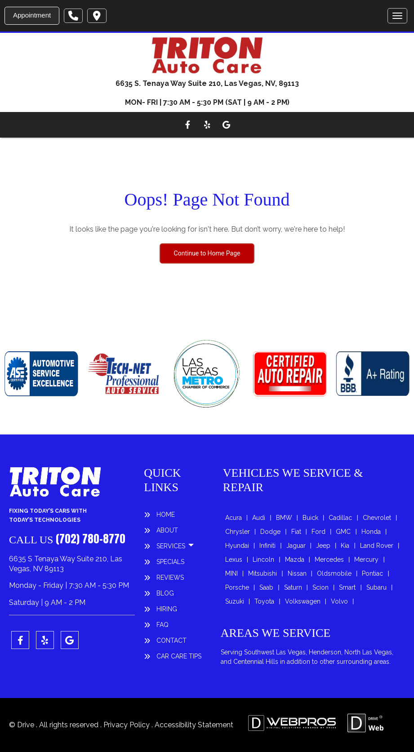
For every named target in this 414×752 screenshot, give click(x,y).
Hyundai (237, 545)
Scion (320, 587)
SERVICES (171, 546)
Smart (347, 587)
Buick (310, 517)
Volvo (339, 601)
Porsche (237, 587)
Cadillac (340, 517)
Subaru (376, 587)
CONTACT (171, 640)
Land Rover (376, 545)
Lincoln (263, 559)
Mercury (366, 559)
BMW (284, 517)
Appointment (32, 15)
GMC (343, 531)
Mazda (294, 559)
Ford (318, 531)
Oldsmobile (334, 573)
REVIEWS (170, 577)
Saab (266, 587)
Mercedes (329, 559)
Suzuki (234, 601)
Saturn (293, 587)
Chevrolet (377, 517)
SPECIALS (170, 561)
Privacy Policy (127, 725)
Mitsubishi (262, 573)
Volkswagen (303, 601)
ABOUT (167, 530)
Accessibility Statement (194, 725)
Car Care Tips (178, 656)
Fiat (296, 531)
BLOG (165, 593)
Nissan (297, 573)
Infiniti (267, 545)
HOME (165, 514)
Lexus (233, 559)
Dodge (270, 531)
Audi (258, 517)
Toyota (264, 601)
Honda (371, 531)
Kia (345, 545)
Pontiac (372, 573)
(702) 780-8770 (90, 539)
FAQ (162, 624)
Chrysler (237, 531)
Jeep (323, 545)
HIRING (166, 609)
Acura (233, 517)
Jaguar (296, 545)
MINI (231, 573)
